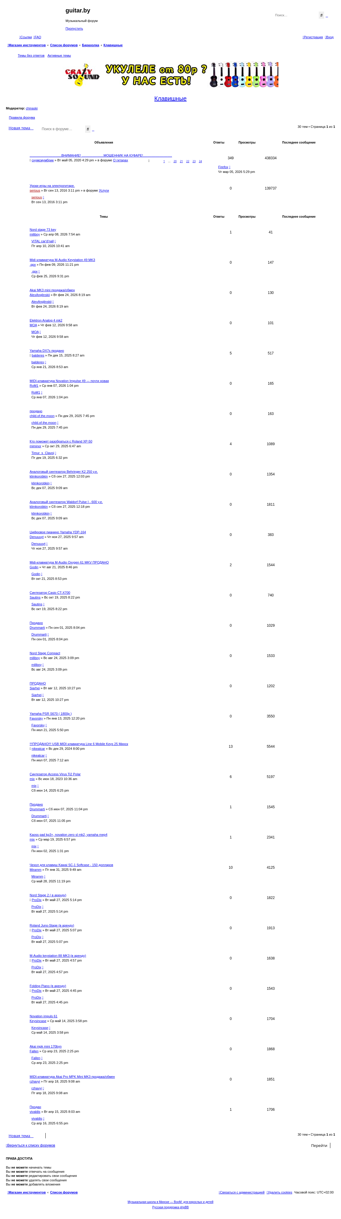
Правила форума (22, 117)
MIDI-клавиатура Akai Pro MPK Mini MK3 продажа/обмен (72, 1076)
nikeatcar (38, 748)
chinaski (32, 108)
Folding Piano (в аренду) (48, 986)
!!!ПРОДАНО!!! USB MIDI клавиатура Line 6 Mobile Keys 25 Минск (79, 744)
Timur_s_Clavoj (42, 453)
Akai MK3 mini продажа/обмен (52, 290)
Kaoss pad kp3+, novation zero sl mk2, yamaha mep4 (68, 834)
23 (193, 161)
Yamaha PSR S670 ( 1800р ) (51, 713)
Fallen (34, 1051)
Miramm (36, 869)
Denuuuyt (37, 537)
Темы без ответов (31, 55)
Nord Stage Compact (45, 653)
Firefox (223, 167)
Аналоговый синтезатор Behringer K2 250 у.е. (64, 471)
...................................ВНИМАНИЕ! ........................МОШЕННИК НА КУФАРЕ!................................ (101, 155)
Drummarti (37, 627)
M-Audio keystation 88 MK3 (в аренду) (58, 955)
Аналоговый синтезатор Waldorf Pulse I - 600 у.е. (66, 502)
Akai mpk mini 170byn (46, 1046)
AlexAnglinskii (40, 295)
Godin (34, 567)
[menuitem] (37, 37)
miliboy (35, 234)
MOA (33, 325)
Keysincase (38, 1021)
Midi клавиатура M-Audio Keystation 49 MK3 (62, 260)
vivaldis (35, 1111)
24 (200, 161)
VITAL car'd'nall (42, 241)
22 (187, 161)
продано (36, 411)
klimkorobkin (39, 476)
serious (35, 190)
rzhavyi (35, 1081)
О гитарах (120, 160)
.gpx (33, 264)
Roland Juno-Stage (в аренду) (52, 925)
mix (32, 779)
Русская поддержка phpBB (170, 1207)
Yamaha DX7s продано (47, 350)
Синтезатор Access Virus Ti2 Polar (55, 774)
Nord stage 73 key (43, 229)
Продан (35, 1107)
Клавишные (170, 98)
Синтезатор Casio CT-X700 (50, 592)
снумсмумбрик (43, 160)
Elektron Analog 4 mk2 (46, 320)
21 (181, 161)
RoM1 (34, 385)
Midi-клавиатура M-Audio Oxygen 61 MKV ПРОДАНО (69, 562)
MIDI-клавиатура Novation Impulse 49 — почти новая (69, 381)
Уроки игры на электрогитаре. (52, 185)
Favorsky (36, 718)
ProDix (37, 900)
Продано (36, 623)
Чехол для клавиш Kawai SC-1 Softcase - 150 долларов (71, 865)
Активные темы (59, 55)
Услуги (104, 190)
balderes (38, 355)
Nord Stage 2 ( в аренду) (48, 895)
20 (174, 161)
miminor (35, 446)
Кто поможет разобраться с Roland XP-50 (61, 441)
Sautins (35, 597)
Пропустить (74, 28)
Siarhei (35, 688)
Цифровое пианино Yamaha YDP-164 (58, 532)
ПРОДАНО (38, 683)
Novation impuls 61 (44, 1016)
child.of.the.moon (42, 416)
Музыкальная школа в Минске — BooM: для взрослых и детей (170, 1202)
